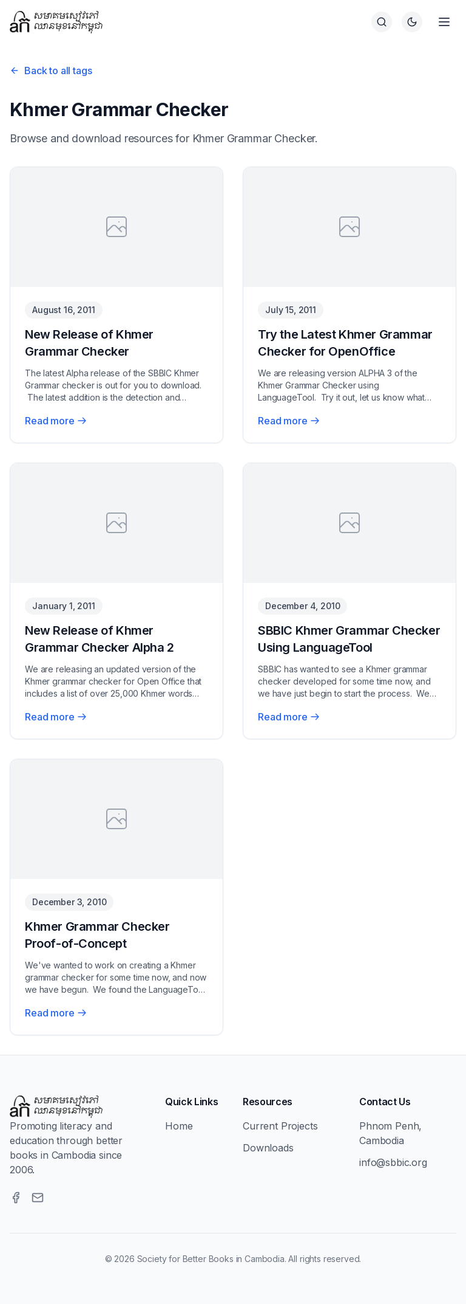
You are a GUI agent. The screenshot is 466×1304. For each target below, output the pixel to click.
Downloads (268, 1148)
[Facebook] (16, 1198)
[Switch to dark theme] (412, 22)
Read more (56, 421)
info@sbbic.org (393, 1162)
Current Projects (280, 1126)
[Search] (381, 22)
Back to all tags (51, 70)
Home (178, 1126)
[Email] (38, 1198)
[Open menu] (444, 22)
